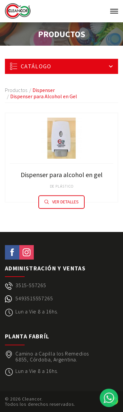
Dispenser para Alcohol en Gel (43, 96)
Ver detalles (61, 202)
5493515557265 (34, 298)
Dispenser (43, 90)
